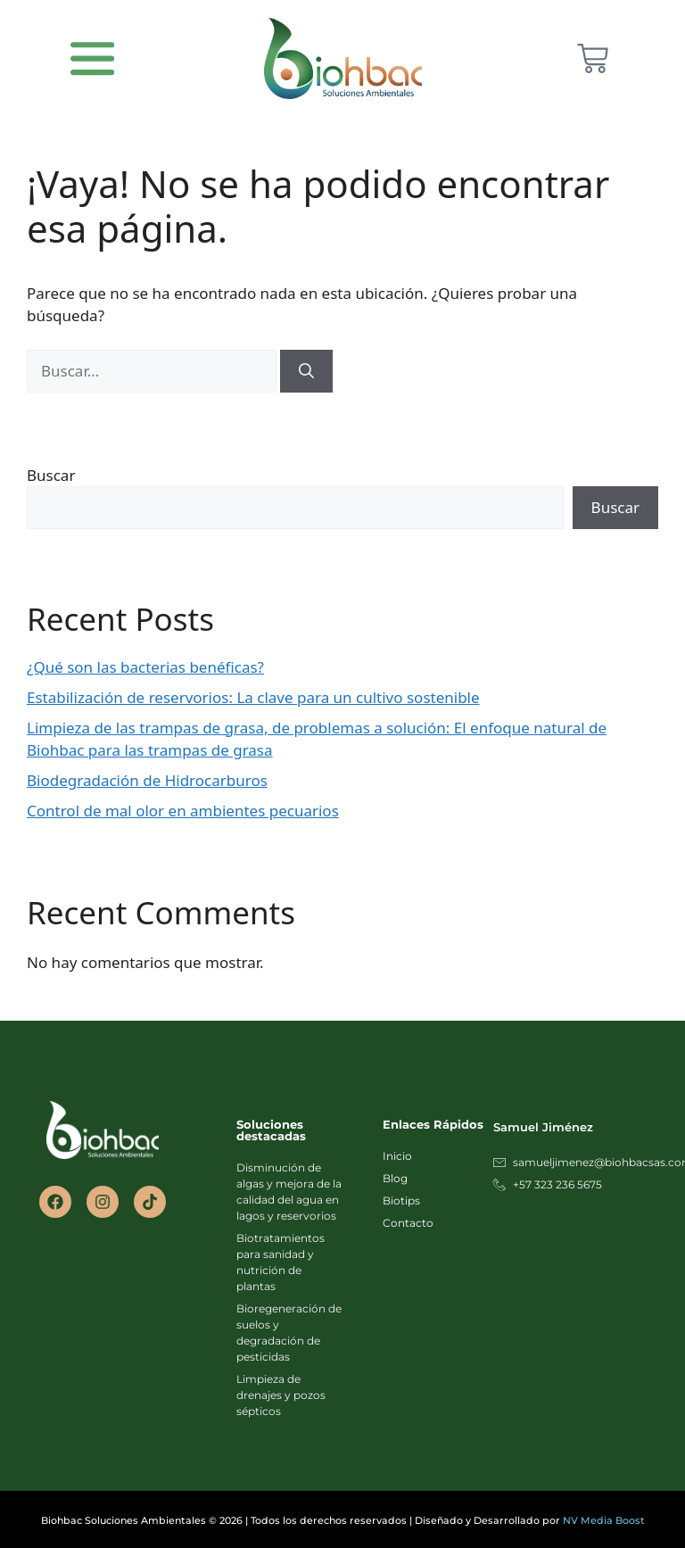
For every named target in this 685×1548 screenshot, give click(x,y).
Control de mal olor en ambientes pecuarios (183, 810)
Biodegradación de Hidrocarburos (147, 780)
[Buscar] (306, 371)
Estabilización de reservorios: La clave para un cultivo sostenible (253, 697)
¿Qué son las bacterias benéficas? (145, 667)
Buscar (51, 475)
